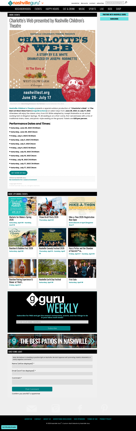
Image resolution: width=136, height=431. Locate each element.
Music (82, 9)
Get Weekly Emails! (9, 427)
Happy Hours (52, 9)
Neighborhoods (23, 9)
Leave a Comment (30, 180)
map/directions (39, 111)
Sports (92, 9)
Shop (118, 9)
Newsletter (75, 3)
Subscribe (114, 19)
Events (38, 9)
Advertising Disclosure (28, 104)
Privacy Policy (105, 419)
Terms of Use (92, 419)
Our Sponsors (79, 419)
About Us (47, 419)
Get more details (18, 173)
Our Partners (41, 104)
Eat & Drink (69, 9)
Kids (110, 9)
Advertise (100, 3)
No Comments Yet (15, 180)
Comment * (17, 378)
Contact (92, 3)
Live (102, 9)
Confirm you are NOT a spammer (26, 393)
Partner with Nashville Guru (114, 14)
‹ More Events (14, 14)
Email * (24, 371)
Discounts (84, 3)
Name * (23, 363)
